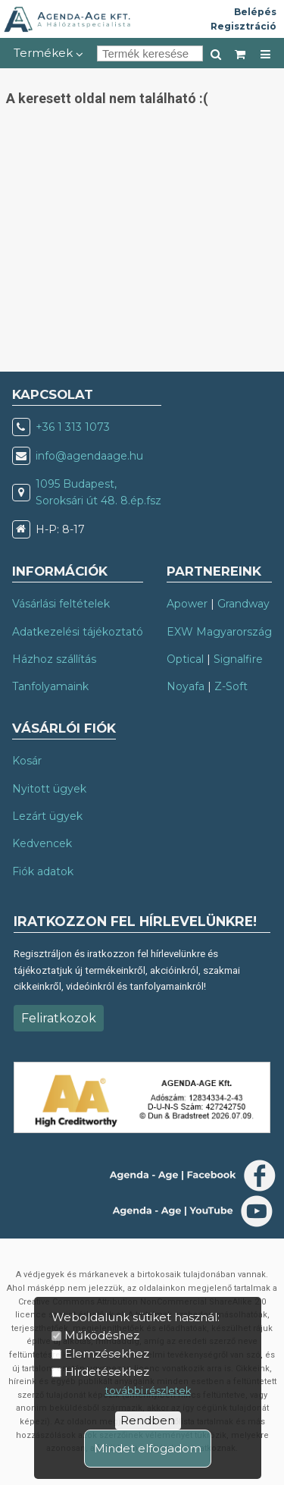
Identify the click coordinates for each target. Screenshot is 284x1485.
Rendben (147, 1420)
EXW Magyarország (219, 632)
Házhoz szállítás (54, 659)
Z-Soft (231, 686)
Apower (187, 604)
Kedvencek (42, 843)
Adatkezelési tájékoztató (77, 632)
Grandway (243, 604)
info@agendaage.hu (89, 456)
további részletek (148, 1390)
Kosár (27, 761)
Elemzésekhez (106, 1353)
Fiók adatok (42, 871)
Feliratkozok (58, 1018)
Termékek (48, 53)
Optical (185, 659)
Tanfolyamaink (50, 686)
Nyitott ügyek (49, 789)
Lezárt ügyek (47, 816)
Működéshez (101, 1335)
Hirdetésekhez (106, 1371)
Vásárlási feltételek (61, 604)
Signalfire (238, 659)
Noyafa (185, 686)
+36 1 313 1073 (73, 427)
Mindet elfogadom (147, 1448)
